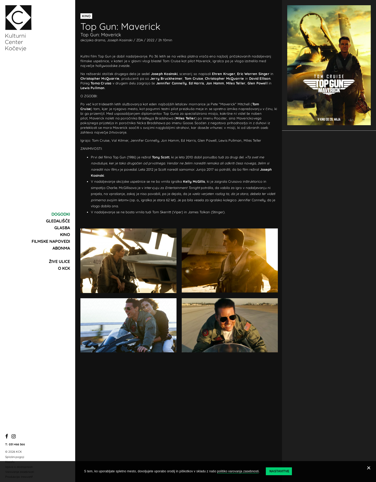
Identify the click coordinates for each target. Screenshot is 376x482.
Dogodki (60, 214)
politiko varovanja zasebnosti (238, 471)
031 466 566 (17, 444)
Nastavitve (279, 471)
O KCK (64, 268)
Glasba (62, 227)
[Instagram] (13, 436)
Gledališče (58, 220)
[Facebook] (6, 436)
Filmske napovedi (51, 241)
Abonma (61, 248)
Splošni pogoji (14, 457)
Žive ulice (59, 261)
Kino (65, 234)
